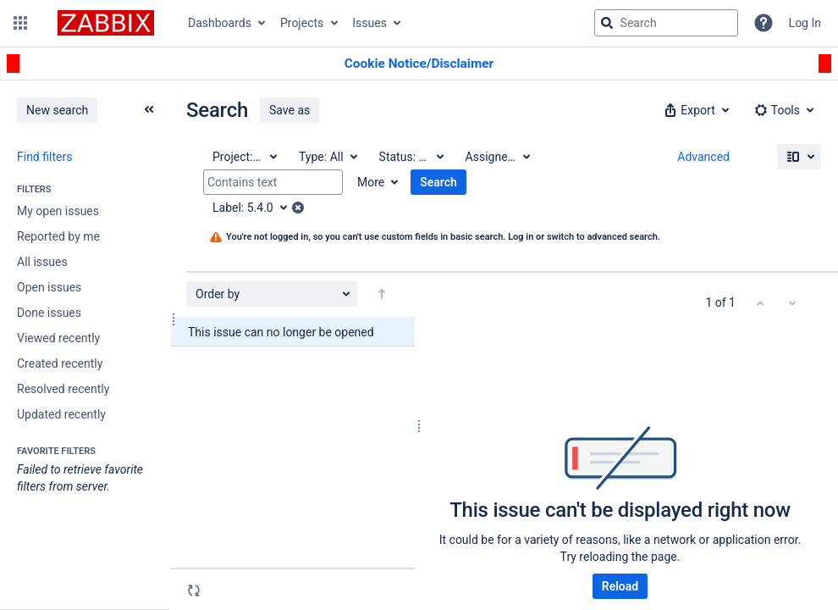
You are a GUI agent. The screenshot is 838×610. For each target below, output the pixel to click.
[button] (20, 23)
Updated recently (61, 414)
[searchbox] (666, 22)
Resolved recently (63, 389)
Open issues (49, 287)
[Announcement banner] (419, 63)
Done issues (49, 312)
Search (438, 182)
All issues (42, 262)
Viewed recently (58, 338)
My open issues (58, 211)
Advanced (703, 157)
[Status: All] (410, 156)
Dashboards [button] (219, 23)
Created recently (59, 363)
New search (57, 110)
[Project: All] (243, 156)
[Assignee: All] (497, 156)
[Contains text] (273, 182)
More (370, 182)
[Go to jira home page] (106, 23)
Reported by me (58, 236)
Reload (620, 586)
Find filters (44, 157)
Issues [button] (369, 23)
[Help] (763, 22)
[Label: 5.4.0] (255, 207)
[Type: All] (327, 156)
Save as (289, 110)
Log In (805, 23)
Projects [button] (301, 23)
